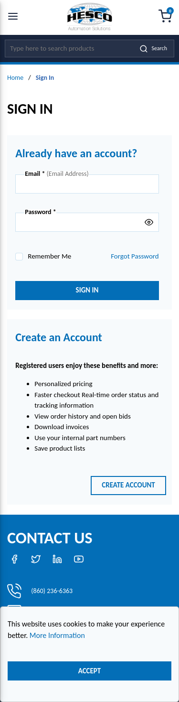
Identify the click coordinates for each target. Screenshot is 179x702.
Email (35, 174)
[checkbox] (19, 256)
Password (40, 212)
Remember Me (49, 256)
